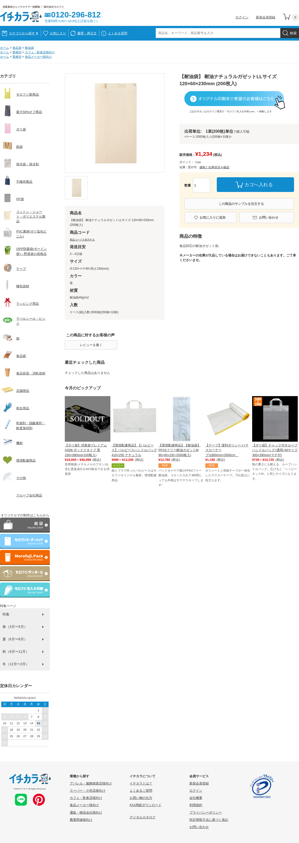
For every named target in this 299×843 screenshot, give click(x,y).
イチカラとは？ (141, 783)
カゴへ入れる (258, 184)
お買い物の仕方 (141, 798)
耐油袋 (29, 48)
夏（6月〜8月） (14, 639)
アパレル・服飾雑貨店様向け (91, 783)
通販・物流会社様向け (86, 812)
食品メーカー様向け (38, 57)
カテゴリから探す (24, 33)
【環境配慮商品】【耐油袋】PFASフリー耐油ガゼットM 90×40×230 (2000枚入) (179, 450)
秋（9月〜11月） (15, 652)
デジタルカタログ (142, 817)
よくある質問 (117, 33)
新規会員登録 (265, 17)
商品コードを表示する (82, 239)
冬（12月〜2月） (15, 664)
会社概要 (195, 798)
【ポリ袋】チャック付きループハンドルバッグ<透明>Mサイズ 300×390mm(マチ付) (275, 450)
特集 (5, 614)
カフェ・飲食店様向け (40, 52)
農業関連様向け (81, 820)
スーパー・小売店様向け (87, 790)
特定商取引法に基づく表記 (208, 820)
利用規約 (195, 805)
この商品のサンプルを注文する (241, 204)
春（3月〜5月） (14, 627)
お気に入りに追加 (212, 217)
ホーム (4, 48)
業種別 (16, 52)
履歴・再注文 (87, 33)
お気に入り (58, 33)
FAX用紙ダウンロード (145, 805)
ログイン (241, 17)
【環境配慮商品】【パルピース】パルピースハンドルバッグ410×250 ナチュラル (134, 450)
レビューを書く (91, 345)
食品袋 (16, 48)
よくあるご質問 (141, 790)
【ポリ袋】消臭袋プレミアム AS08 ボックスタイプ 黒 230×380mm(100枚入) (86, 450)
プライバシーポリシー (205, 812)
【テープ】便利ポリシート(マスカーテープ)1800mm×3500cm (226, 450)
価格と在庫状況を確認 (214, 167)
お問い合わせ (268, 217)
